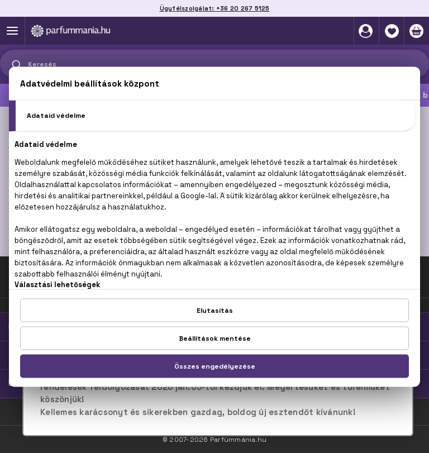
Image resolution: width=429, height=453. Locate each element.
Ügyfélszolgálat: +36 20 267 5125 (215, 8)
